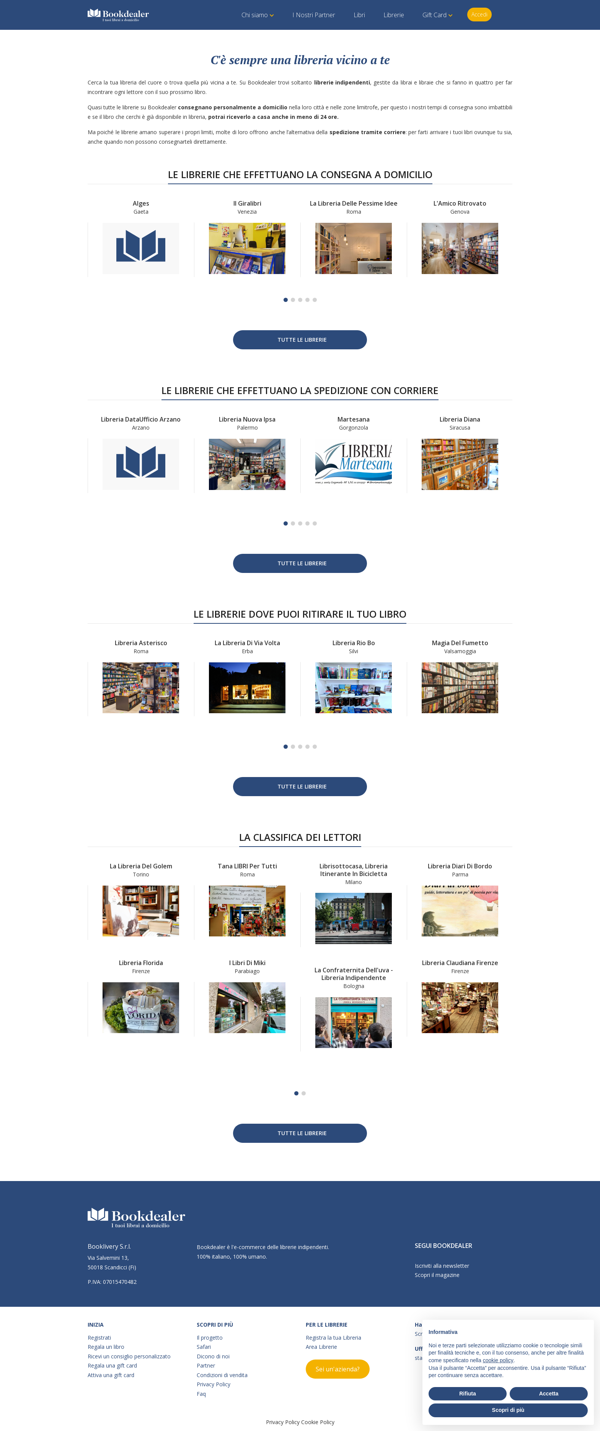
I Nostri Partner (313, 15)
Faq (201, 1393)
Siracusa (460, 427)
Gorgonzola (353, 427)
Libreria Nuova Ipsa (247, 419)
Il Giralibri (247, 203)
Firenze (141, 971)
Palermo (247, 427)
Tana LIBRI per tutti (247, 866)
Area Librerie (321, 1346)
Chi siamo (257, 15)
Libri (359, 15)
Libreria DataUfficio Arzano (141, 419)
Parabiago (247, 971)
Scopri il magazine (437, 1274)
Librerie (393, 15)
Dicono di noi (213, 1356)
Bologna (353, 986)
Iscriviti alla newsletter (442, 1265)
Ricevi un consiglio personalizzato (129, 1356)
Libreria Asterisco (141, 643)
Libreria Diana (460, 419)
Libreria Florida (141, 963)
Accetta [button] (549, 1393)
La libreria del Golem (141, 866)
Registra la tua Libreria (333, 1337)
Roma (353, 211)
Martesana (354, 419)
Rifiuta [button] (467, 1393)
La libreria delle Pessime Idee (354, 203)
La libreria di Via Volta (247, 643)
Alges (141, 203)
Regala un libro (106, 1346)
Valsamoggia (460, 651)
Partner (206, 1365)
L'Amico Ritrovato (460, 203)
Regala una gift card (112, 1365)
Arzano (141, 427)
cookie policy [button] (498, 1360)
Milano (353, 882)
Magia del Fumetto (460, 643)
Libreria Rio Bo (354, 643)
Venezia (247, 211)
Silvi (353, 651)
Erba (247, 651)
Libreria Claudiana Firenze (460, 963)
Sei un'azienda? (338, 1369)
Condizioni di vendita (222, 1375)
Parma (460, 874)
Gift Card (437, 15)
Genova (460, 211)
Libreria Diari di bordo (460, 866)
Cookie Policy (317, 1422)
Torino (141, 874)
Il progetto (210, 1337)
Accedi (479, 14)
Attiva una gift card (111, 1375)
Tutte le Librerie (300, 339)
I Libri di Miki (247, 963)
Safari (204, 1346)
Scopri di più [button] (508, 1410)
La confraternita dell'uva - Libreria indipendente (354, 974)
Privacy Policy (213, 1384)
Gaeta (141, 211)
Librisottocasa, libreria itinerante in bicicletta (354, 870)
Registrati (99, 1337)
